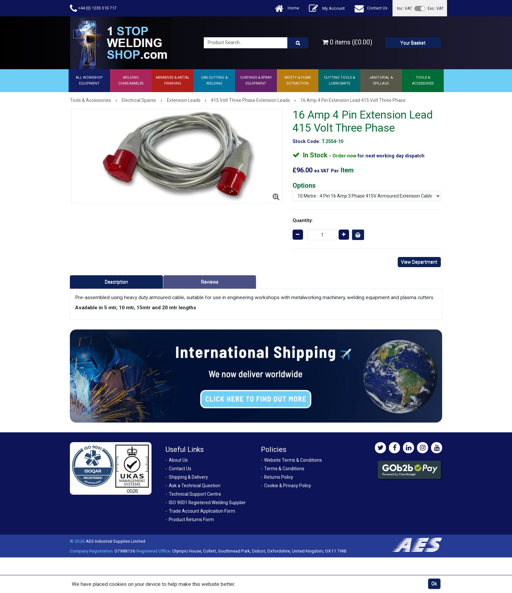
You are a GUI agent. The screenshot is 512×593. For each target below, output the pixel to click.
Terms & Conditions (284, 468)
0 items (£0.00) (347, 42)
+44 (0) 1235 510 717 (93, 8)
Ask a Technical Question (194, 485)
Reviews (209, 281)
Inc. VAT (404, 8)
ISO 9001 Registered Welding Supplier (207, 502)
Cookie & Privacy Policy (287, 485)
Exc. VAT (436, 8)
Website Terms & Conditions (293, 460)
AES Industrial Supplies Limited (115, 541)
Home (287, 8)
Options (304, 185)
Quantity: (303, 220)
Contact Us (371, 8)
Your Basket (412, 42)
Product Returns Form (191, 519)
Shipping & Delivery (188, 477)
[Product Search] (297, 42)
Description (116, 281)
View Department (419, 261)
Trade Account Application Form (202, 511)
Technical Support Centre (195, 494)
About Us (178, 460)
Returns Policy (278, 477)
